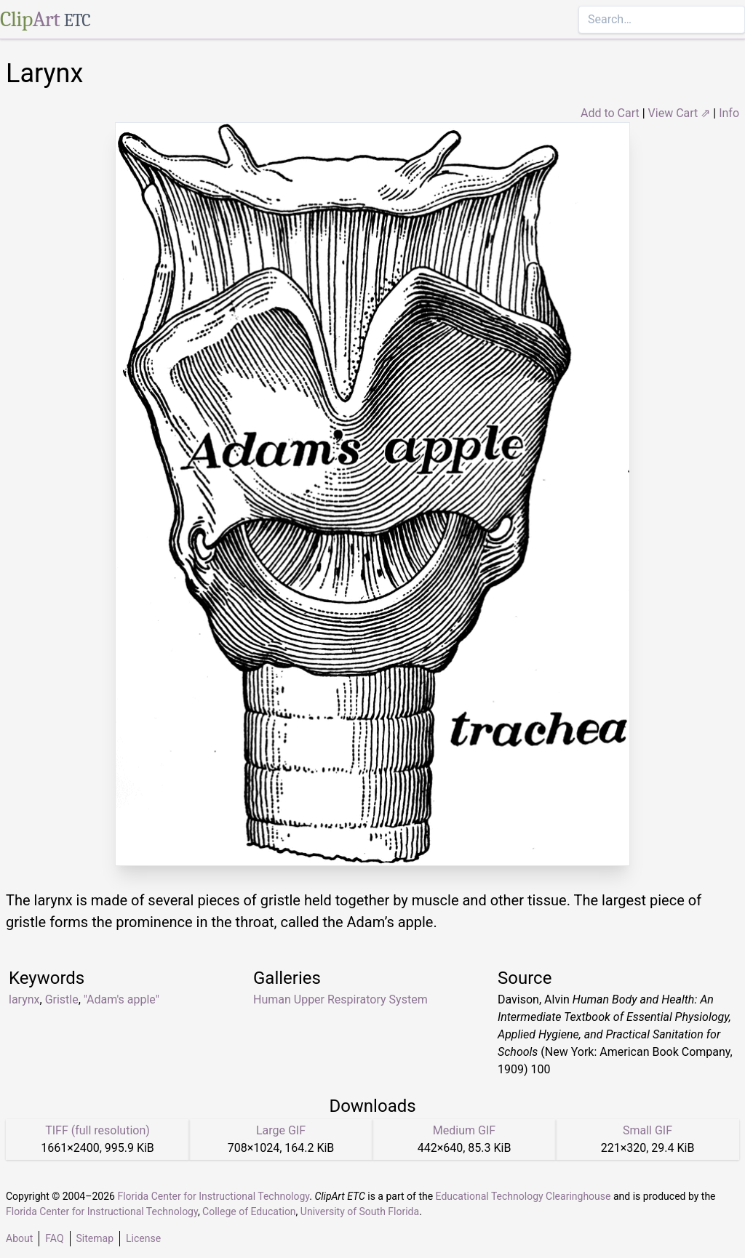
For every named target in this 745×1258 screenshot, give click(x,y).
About (19, 1238)
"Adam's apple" (121, 999)
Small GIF (647, 1130)
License (143, 1238)
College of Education (249, 1211)
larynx (24, 999)
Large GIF (281, 1130)
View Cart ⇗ (679, 113)
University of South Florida (359, 1211)
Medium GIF (464, 1130)
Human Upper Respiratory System (340, 999)
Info (729, 113)
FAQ (54, 1238)
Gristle (62, 999)
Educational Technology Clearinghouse (523, 1196)
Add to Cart (610, 113)
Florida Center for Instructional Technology (213, 1196)
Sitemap (94, 1238)
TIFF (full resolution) (97, 1130)
